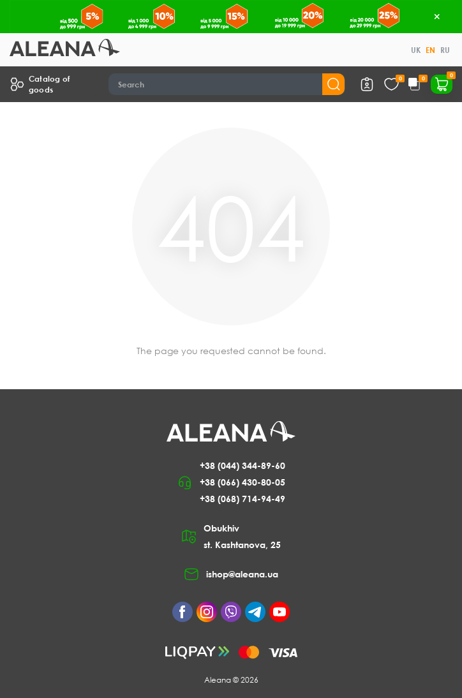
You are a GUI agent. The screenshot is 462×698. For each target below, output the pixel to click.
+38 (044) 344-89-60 (242, 465)
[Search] (226, 84)
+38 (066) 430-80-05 (242, 482)
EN (430, 50)
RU (445, 50)
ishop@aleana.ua (242, 573)
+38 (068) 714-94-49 (242, 498)
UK (416, 50)
